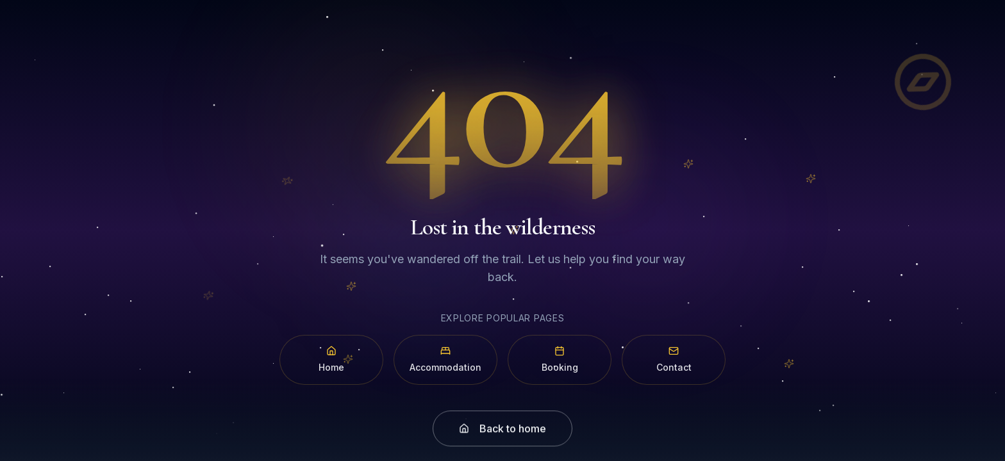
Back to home (502, 436)
